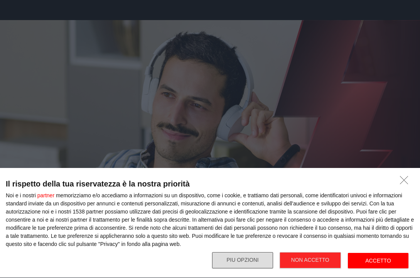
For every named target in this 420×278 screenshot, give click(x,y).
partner (45, 195)
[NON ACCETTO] (406, 182)
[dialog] (210, 223)
